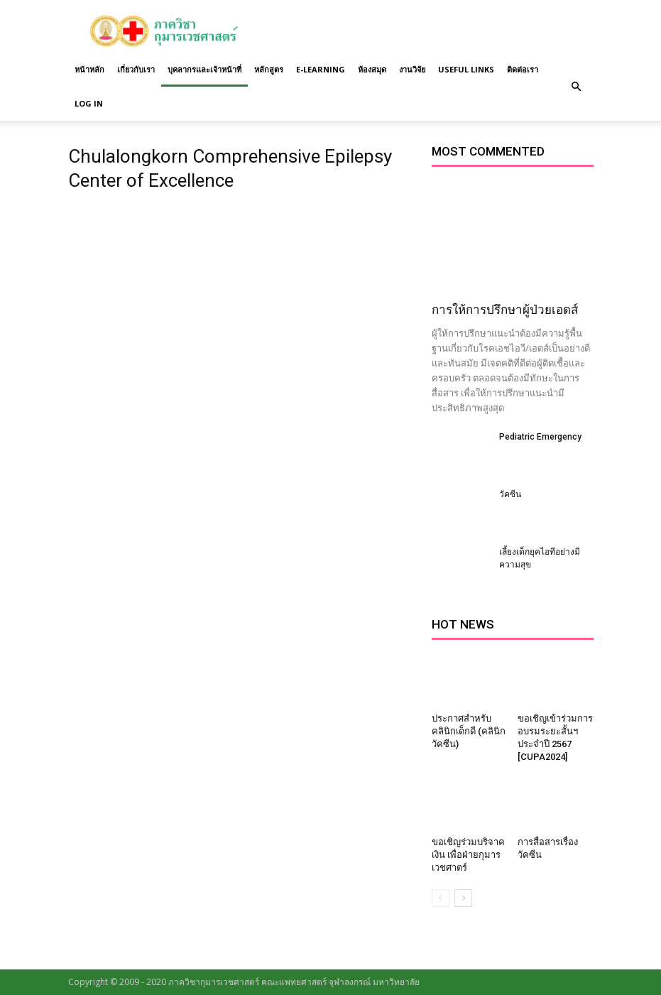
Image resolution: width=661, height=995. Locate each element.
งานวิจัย (412, 69)
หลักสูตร (268, 69)
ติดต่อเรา (522, 69)
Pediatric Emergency (540, 437)
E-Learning (320, 69)
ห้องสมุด (372, 69)
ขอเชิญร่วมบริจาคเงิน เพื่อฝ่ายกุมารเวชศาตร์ (468, 855)
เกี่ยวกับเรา (136, 69)
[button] (576, 87)
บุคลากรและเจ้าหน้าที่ (204, 69)
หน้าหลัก (89, 69)
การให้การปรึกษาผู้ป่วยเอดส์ (505, 310)
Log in (89, 103)
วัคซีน (510, 494)
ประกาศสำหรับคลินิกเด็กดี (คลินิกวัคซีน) (469, 731)
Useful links (466, 69)
